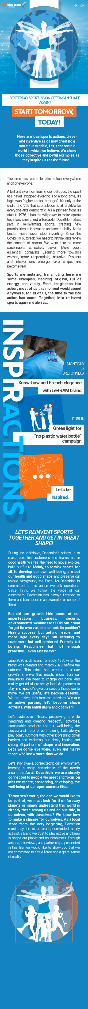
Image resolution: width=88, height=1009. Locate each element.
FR (75, 5)
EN (82, 5)
